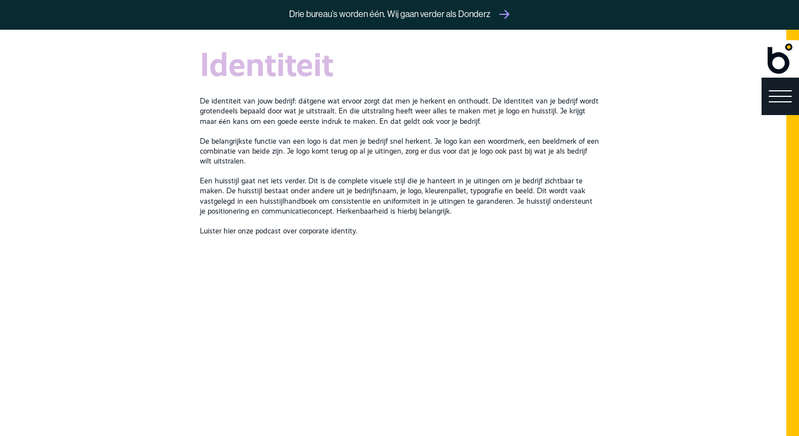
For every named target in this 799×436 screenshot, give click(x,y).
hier (230, 231)
